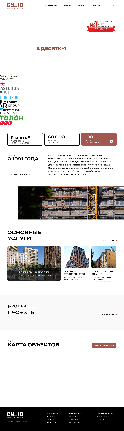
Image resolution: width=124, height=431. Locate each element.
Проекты (67, 6)
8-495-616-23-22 (75, 419)
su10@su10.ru (74, 422)
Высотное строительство (74, 272)
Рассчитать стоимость (20, 56)
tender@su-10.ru (103, 419)
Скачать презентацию (104, 345)
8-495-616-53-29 (75, 416)
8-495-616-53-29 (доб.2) (105, 416)
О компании (50, 6)
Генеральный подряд (34, 272)
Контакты (96, 6)
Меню (114, 6)
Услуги (81, 6)
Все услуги (108, 240)
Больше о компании (17, 174)
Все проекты (108, 314)
